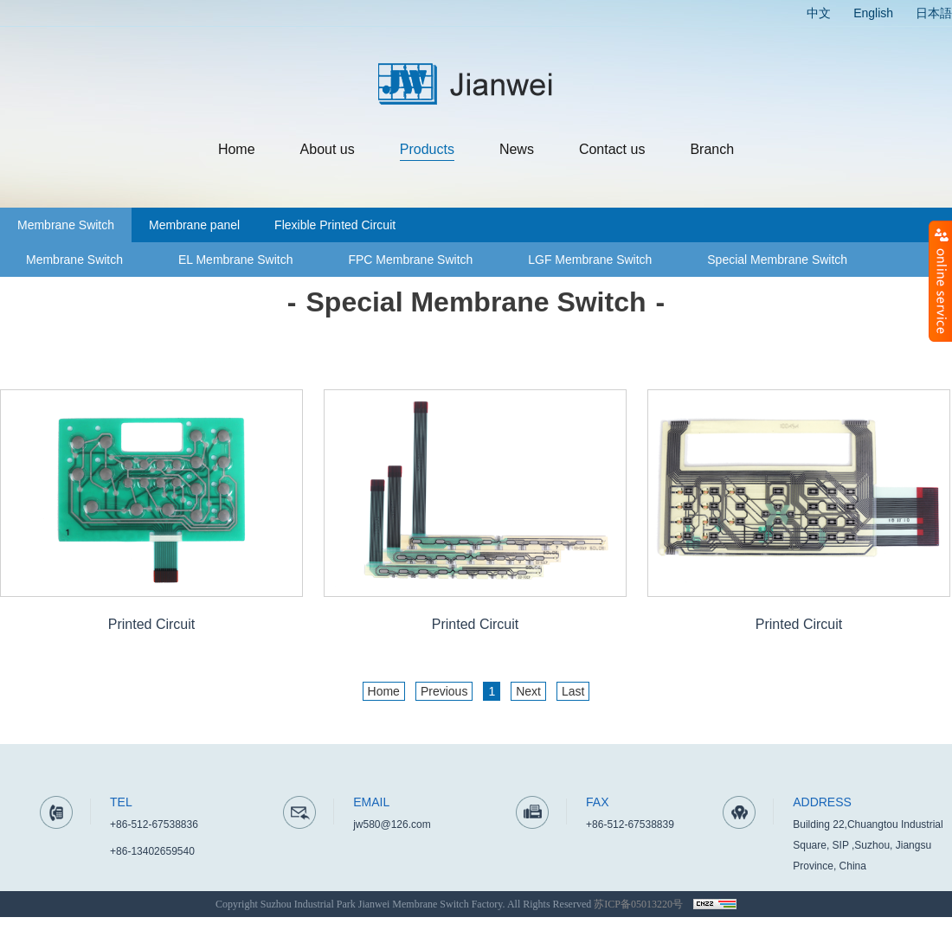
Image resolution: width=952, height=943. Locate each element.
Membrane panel (194, 225)
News (516, 149)
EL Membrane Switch (235, 259)
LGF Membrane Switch (590, 259)
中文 (819, 13)
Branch (712, 149)
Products (427, 149)
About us (327, 149)
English (873, 13)
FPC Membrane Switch (410, 259)
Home (236, 149)
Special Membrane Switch (777, 259)
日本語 (934, 13)
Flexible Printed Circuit (335, 225)
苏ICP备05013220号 (638, 904)
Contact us (612, 149)
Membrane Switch (65, 225)
